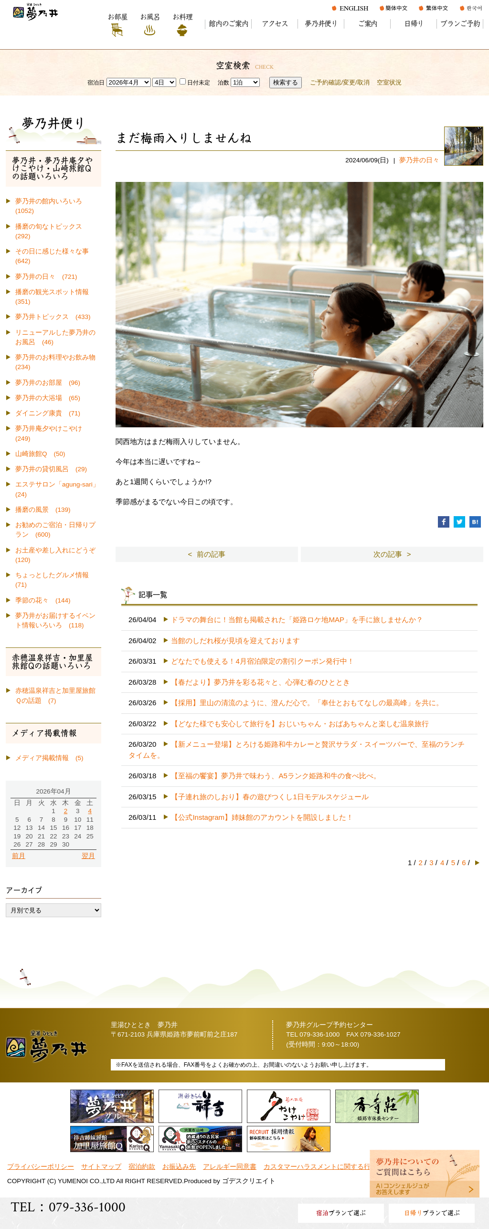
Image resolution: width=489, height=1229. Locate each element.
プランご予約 (460, 23)
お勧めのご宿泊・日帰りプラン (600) (55, 529)
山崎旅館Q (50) (40, 453)
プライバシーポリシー (40, 1166)
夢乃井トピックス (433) (53, 316)
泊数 (223, 82)
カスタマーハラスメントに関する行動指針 (327, 1166)
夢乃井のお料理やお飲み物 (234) (58, 362)
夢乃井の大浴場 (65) (47, 398)
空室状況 (389, 82)
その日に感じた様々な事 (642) (55, 256)
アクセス (275, 23)
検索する (285, 82)
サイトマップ (101, 1166)
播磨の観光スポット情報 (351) (55, 296)
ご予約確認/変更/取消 (339, 82)
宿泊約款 (141, 1166)
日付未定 (195, 82)
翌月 (88, 855)
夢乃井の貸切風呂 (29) (51, 469)
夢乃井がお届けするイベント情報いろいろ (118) (55, 620)
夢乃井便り (321, 23)
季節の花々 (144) (43, 600)
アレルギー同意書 (229, 1166)
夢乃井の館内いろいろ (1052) (52, 206)
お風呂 (149, 17)
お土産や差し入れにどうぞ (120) (58, 555)
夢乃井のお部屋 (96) (47, 382)
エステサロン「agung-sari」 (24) (58, 489)
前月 (18, 855)
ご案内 (367, 23)
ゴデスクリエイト (249, 1181)
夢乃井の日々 (419, 160)
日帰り (414, 23)
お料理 (182, 17)
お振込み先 (179, 1166)
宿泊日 (96, 82)
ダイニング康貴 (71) (47, 413)
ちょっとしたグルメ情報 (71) (55, 580)
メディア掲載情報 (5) (49, 758)
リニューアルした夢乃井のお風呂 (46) (55, 337)
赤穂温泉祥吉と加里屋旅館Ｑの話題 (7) (55, 695)
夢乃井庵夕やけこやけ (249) (52, 433)
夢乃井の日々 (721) (46, 276)
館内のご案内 (228, 23)
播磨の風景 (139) (43, 509)
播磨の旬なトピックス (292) (52, 231)
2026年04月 (53, 791)
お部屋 (117, 17)
